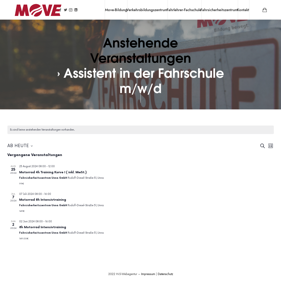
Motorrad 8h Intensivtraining (42, 200)
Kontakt (243, 9)
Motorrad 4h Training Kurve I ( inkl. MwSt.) (53, 172)
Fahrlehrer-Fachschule (184, 9)
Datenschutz (165, 274)
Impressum (148, 274)
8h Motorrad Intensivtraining (42, 227)
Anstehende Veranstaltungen (140, 49)
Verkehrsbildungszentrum (147, 9)
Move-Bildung (116, 9)
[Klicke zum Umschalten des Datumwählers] (20, 146)
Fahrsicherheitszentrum (219, 9)
